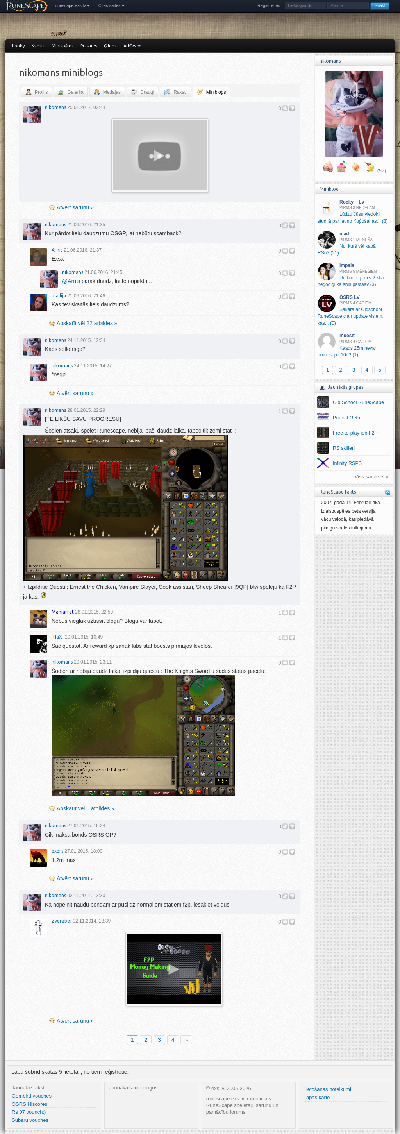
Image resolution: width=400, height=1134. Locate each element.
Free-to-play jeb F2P (355, 433)
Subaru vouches (30, 1120)
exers (57, 850)
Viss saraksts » (372, 476)
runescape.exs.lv (70, 5)
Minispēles (62, 45)
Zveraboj (61, 920)
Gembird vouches (32, 1096)
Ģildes (110, 45)
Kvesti (38, 45)
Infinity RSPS (347, 463)
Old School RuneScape (358, 402)
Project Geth (346, 417)
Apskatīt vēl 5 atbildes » (85, 808)
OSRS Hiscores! (30, 1104)
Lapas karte (317, 1097)
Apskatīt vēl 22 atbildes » (87, 323)
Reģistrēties (268, 5)
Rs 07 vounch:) (29, 1112)
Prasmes (88, 45)
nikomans (55, 107)
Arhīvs (129, 45)
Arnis (57, 249)
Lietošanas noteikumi (327, 1089)
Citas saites (109, 5)
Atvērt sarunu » (75, 207)
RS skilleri (344, 448)
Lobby (18, 45)
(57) (381, 170)
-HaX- (58, 636)
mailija (59, 295)
